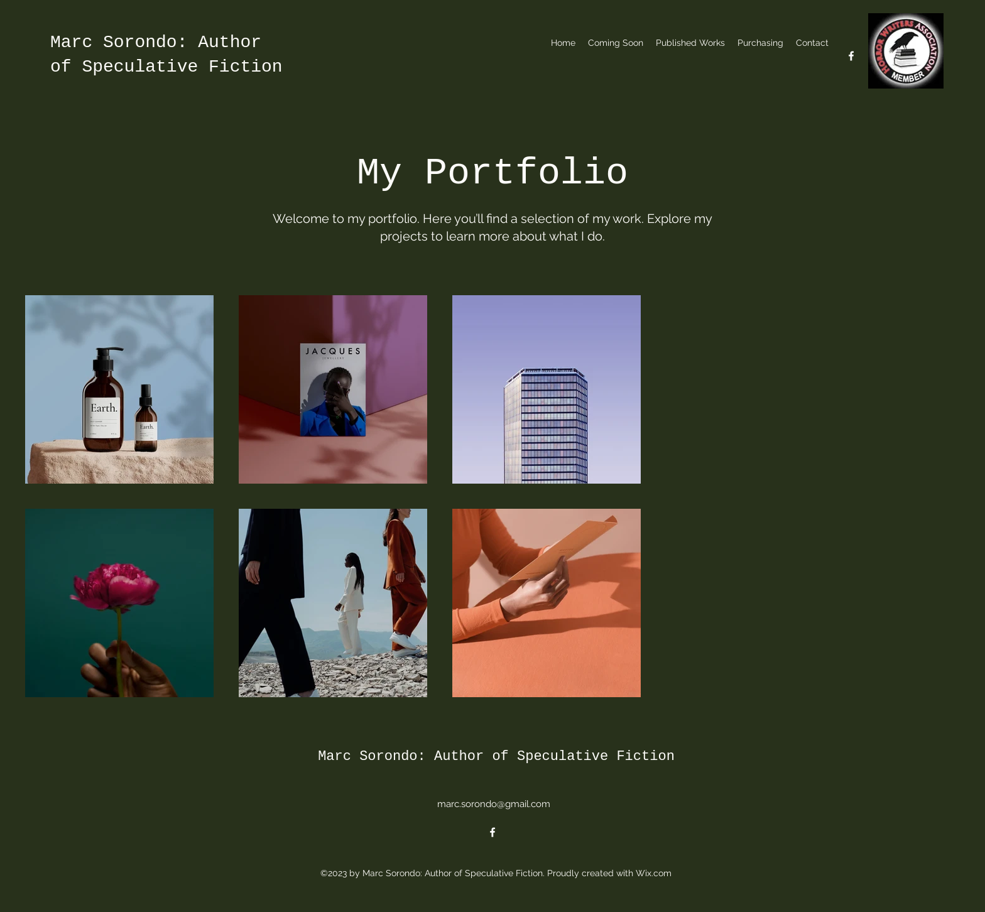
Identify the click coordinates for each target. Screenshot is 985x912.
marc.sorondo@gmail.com (493, 804)
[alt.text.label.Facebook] (851, 56)
